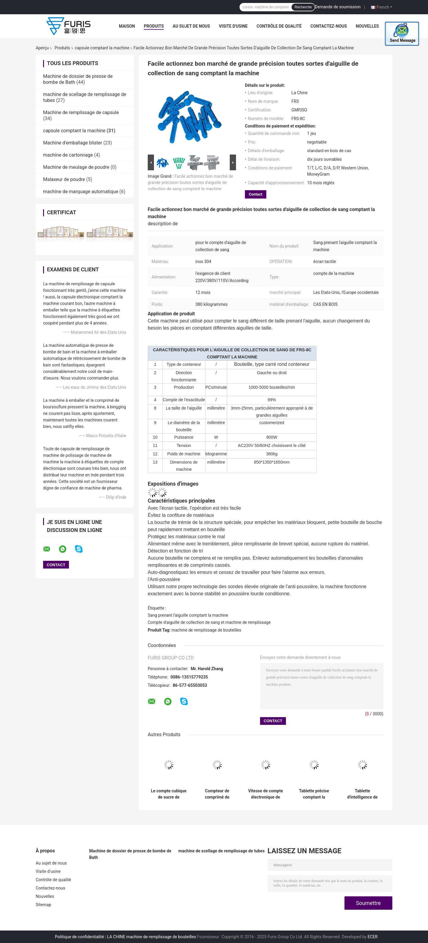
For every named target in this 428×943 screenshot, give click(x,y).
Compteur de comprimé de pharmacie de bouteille (217, 794)
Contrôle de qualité (279, 26)
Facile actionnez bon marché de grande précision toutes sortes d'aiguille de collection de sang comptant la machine (190, 182)
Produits (154, 26)
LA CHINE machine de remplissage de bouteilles (151, 936)
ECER (373, 936)
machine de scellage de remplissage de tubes (221, 850)
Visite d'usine (233, 26)
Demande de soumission (338, 6)
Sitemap (43, 904)
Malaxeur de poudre (64, 179)
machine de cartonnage (68, 155)
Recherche (303, 7)
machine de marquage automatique (80, 191)
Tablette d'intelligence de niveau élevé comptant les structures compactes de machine (362, 794)
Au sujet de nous (191, 26)
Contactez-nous (329, 26)
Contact (255, 194)
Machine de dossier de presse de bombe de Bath (130, 854)
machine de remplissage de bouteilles (206, 630)
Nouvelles (367, 26)
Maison (127, 26)
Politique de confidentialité (79, 936)
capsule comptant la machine (102, 47)
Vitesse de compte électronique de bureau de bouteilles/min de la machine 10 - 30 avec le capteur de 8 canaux (265, 794)
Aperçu (42, 47)
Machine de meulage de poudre (76, 167)
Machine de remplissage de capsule (81, 112)
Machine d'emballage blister (72, 143)
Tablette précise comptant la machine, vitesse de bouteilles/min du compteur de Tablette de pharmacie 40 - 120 (314, 794)
